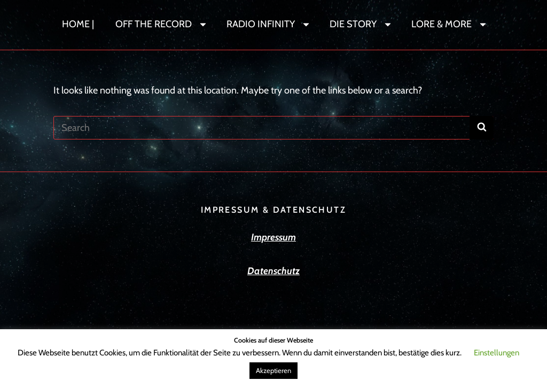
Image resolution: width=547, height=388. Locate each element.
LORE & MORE (449, 24)
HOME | (78, 24)
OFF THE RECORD (161, 24)
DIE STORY (361, 24)
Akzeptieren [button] (273, 370)
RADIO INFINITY (268, 24)
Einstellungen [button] (496, 353)
